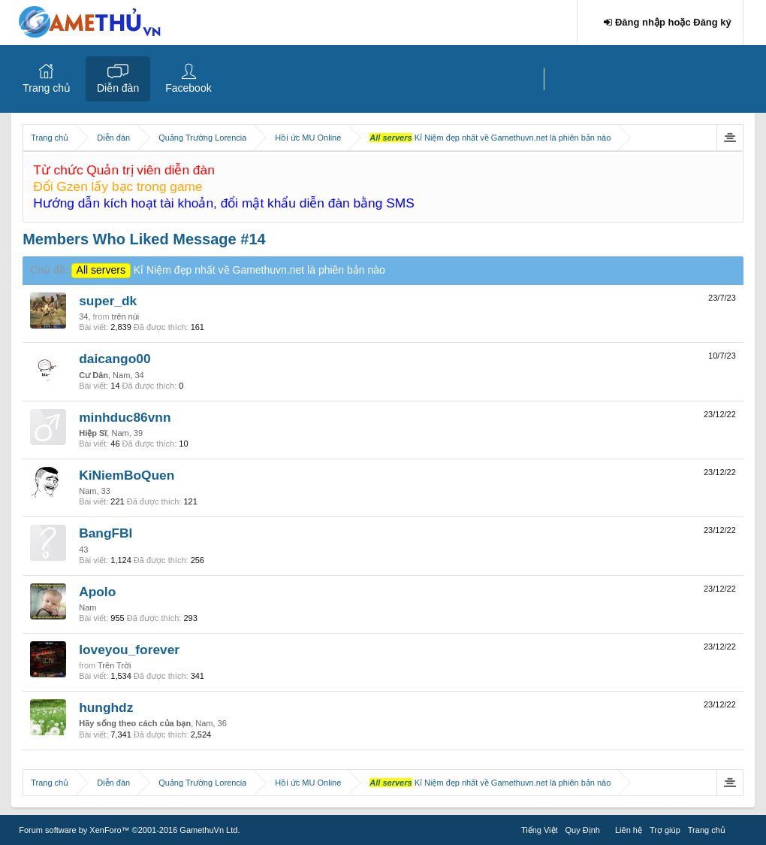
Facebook (188, 88)
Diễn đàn (118, 88)
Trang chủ (47, 88)
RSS (738, 827)
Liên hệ (628, 829)
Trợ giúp (665, 829)
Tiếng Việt (539, 829)
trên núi (126, 316)
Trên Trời (114, 665)
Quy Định (582, 829)
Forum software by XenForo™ (129, 829)
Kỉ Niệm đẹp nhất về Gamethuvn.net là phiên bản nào (228, 270)
